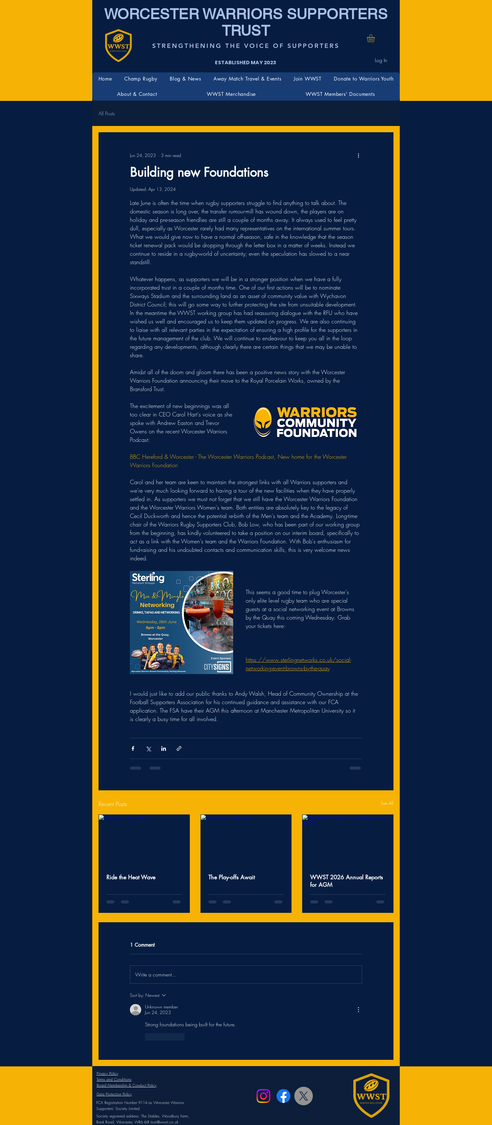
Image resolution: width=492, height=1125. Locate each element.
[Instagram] (263, 1096)
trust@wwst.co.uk (164, 1122)
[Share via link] (179, 748)
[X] (303, 1096)
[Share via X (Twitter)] (148, 748)
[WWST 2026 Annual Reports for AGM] (347, 840)
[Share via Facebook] (133, 748)
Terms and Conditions (114, 1079)
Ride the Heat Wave (130, 877)
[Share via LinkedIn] (164, 748)
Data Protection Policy (114, 1094)
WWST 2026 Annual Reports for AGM (346, 880)
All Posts (107, 113)
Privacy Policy (107, 1073)
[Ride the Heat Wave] (144, 840)
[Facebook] (283, 1096)
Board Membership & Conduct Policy (127, 1085)
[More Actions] (358, 1009)
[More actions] (358, 155)
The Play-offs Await (231, 877)
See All (387, 803)
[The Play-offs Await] (246, 840)
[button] (375, 38)
